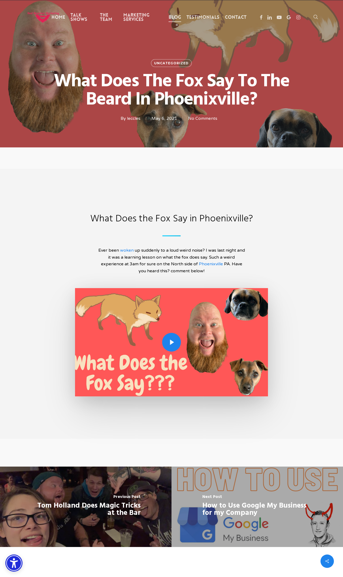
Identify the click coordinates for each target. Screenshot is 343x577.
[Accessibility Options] (14, 563)
